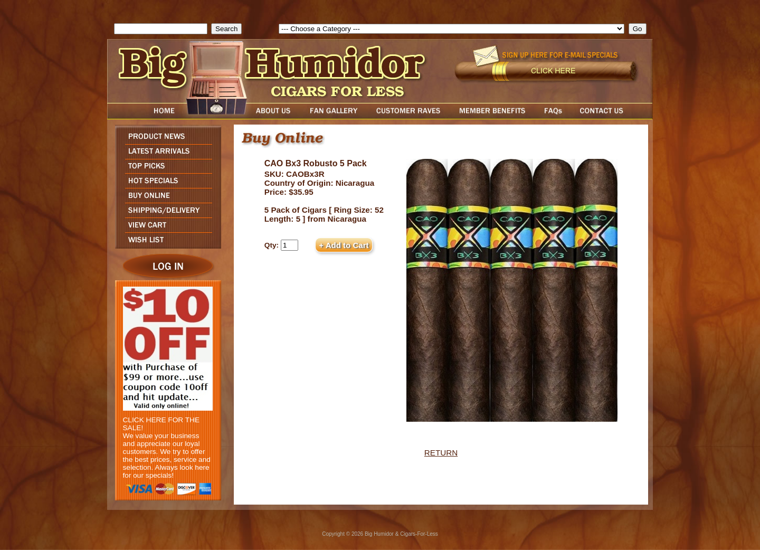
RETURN (441, 452)
